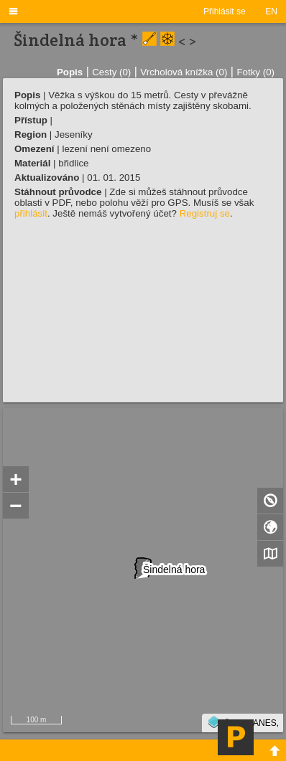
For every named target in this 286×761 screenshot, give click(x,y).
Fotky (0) (255, 72)
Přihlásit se (224, 11)
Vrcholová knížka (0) (183, 72)
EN (271, 11)
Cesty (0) (111, 72)
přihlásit (30, 213)
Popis (70, 72)
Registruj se (205, 213)
